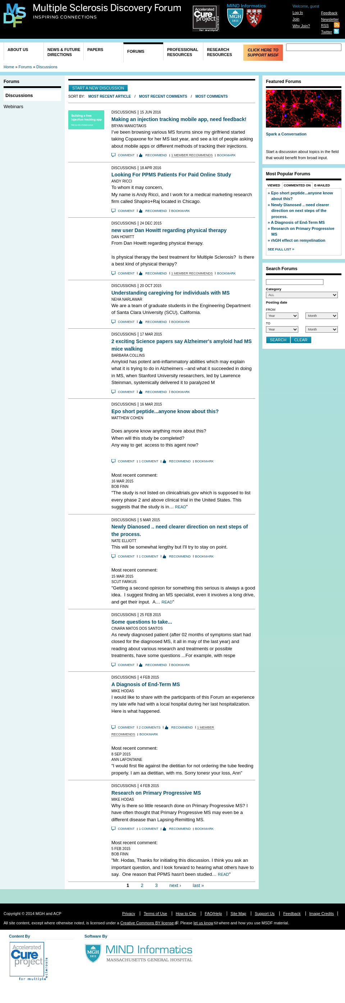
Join (296, 19)
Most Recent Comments (163, 96)
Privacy (128, 913)
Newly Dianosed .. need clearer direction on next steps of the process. (300, 211)
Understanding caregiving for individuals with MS (170, 293)
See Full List (280, 249)
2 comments (150, 727)
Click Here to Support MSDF (263, 52)
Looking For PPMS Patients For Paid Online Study (171, 174)
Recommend (156, 155)
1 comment (148, 461)
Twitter (326, 32)
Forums (135, 51)
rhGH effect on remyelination (298, 240)
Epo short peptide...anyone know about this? (165, 411)
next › (175, 885)
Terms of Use (155, 913)
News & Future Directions (63, 52)
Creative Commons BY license (147, 923)
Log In (298, 13)
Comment (126, 155)
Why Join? (301, 26)
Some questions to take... (141, 622)
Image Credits (321, 913)
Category (273, 289)
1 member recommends (192, 155)
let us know (203, 923)
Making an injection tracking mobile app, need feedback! (179, 119)
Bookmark (226, 155)
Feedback (329, 13)
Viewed (273, 185)
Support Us (265, 913)
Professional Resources (182, 52)
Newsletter (330, 20)
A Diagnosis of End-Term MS (145, 684)
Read (180, 507)
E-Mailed (322, 185)
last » (198, 885)
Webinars (13, 106)
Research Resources (219, 52)
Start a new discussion (98, 88)
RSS (324, 26)
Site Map (238, 913)
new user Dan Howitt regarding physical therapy (169, 230)
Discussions (47, 67)
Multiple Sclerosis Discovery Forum (107, 11)
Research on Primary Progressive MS (156, 793)
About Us (18, 49)
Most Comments (212, 96)
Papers (95, 49)
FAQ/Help (213, 913)
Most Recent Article (109, 96)
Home (9, 67)
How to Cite (186, 913)
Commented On (297, 185)
